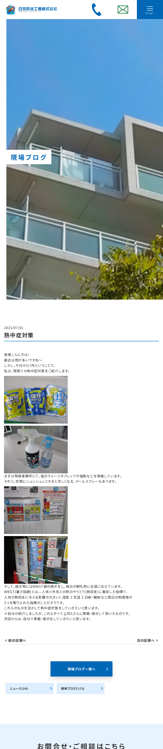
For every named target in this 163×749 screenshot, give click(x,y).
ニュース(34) (19, 688)
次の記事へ (146, 640)
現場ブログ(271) (72, 688)
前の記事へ (17, 640)
